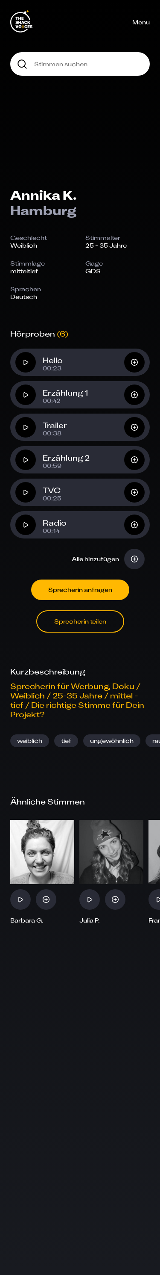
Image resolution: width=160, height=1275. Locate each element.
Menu (141, 22)
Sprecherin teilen (80, 621)
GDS (93, 271)
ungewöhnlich (112, 740)
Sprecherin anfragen (80, 589)
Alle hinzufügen (95, 558)
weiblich (29, 740)
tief (66, 740)
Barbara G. (27, 920)
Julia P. (89, 920)
